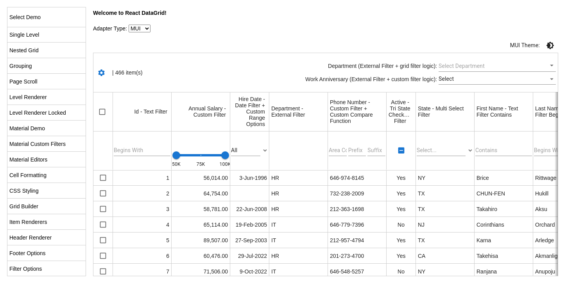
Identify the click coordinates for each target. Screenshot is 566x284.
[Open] (552, 65)
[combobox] (491, 65)
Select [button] (446, 79)
